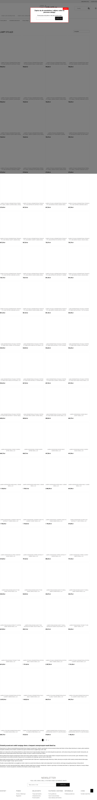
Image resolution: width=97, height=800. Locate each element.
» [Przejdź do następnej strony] (48, 740)
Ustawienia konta (36, 795)
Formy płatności (52, 793)
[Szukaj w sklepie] (83, 8)
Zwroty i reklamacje (20, 793)
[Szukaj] (89, 8)
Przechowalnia (35, 797)
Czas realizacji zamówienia (54, 797)
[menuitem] (8, 16)
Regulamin (18, 795)
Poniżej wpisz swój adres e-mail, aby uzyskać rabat (49, 15)
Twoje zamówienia (36, 793)
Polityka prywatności (70, 793)
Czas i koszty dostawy (53, 795)
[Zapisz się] (63, 784)
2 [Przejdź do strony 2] (44, 740)
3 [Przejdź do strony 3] (46, 740)
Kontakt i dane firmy (85, 793)
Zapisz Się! (59, 18)
